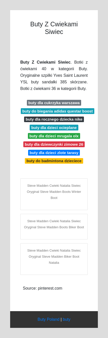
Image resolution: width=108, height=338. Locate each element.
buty (66, 319)
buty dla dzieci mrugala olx (54, 136)
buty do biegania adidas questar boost (57, 111)
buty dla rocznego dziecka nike (54, 119)
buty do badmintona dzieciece (54, 161)
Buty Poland (48, 319)
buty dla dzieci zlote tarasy (54, 153)
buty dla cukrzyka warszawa (54, 103)
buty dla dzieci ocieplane (54, 127)
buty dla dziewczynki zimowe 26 (54, 144)
